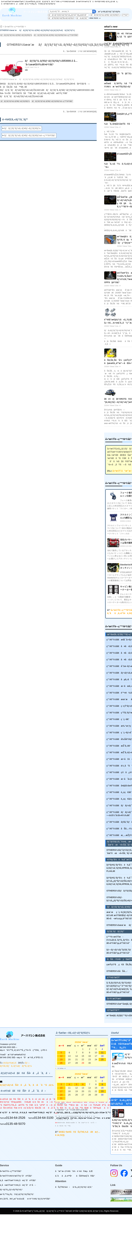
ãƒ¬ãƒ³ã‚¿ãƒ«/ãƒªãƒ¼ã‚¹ (11, 1189)
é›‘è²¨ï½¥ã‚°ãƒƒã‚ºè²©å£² (38, 1199)
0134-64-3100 (43, 1117)
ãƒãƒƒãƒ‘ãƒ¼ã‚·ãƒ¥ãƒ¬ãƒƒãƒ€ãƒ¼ (105, 15)
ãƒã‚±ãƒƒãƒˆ (82, 18)
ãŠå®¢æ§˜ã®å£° (85, 1176)
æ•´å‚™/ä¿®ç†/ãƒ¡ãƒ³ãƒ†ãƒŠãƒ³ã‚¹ (17, 1194)
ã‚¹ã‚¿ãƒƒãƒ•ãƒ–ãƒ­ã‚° (82, 1187)
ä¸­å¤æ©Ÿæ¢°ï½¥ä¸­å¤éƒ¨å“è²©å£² (18, 1180)
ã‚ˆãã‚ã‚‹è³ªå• (64, 1176)
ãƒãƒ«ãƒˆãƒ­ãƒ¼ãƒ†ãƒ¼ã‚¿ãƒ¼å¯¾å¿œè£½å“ (68, 15)
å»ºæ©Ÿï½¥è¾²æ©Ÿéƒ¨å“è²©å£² (16, 1176)
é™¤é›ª (125, 15)
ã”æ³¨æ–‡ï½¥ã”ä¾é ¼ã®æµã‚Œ (74, 1171)
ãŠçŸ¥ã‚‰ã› (62, 1187)
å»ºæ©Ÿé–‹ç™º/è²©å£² (14, 27)
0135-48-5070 (15, 1123)
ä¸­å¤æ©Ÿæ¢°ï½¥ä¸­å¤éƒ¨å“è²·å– (18, 1185)
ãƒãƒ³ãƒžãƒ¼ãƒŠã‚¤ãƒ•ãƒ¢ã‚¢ (61, 18)
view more (93, 18)
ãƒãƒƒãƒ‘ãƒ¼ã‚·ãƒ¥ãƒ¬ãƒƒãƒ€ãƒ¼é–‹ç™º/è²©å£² (56, 35)
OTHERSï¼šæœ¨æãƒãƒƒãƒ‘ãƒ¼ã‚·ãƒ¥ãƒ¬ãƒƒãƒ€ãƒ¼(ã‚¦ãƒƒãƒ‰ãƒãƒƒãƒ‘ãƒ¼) (37, 79)
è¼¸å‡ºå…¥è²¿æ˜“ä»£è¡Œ (12, 1199)
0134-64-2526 (15, 1117)
